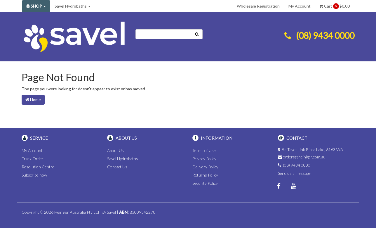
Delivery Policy (205, 166)
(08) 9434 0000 (325, 35)
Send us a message (294, 173)
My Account (299, 6)
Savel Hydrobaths (72, 6)
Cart (334, 6)
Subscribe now (34, 174)
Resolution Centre (38, 166)
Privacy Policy (204, 158)
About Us (115, 150)
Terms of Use (204, 150)
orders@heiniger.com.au (304, 156)
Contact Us (117, 166)
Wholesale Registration (258, 6)
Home (33, 99)
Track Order (32, 158)
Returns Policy (205, 174)
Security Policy (205, 183)
